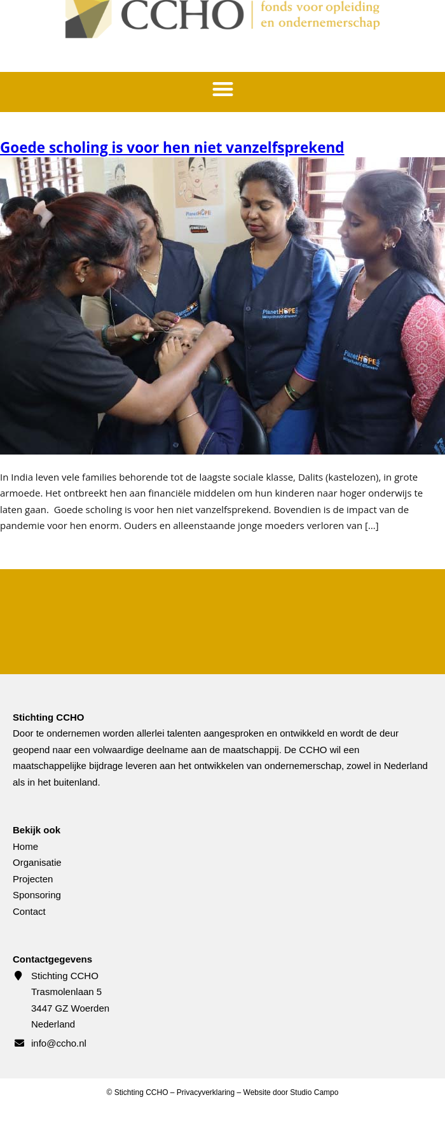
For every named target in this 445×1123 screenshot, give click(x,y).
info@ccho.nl (58, 1043)
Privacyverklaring (206, 1092)
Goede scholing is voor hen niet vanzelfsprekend (172, 147)
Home (25, 846)
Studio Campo (314, 1092)
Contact (29, 911)
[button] (223, 89)
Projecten (33, 878)
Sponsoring (37, 894)
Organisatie (37, 862)
